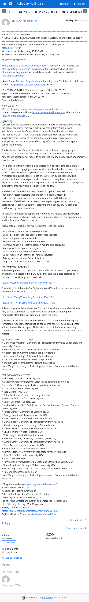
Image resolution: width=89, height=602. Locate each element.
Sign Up (79, 3)
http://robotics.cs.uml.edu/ (16, 68)
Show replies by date (76, 527)
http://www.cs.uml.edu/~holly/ (31, 65)
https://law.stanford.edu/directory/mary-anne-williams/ (30, 510)
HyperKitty (47, 597)
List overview (9, 542)
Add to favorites (12, 557)
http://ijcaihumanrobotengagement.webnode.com (37, 109)
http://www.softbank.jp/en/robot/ (28, 84)
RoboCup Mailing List (26, 3)
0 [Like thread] (71, 519)
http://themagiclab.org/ (14, 115)
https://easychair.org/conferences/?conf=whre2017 (28, 282)
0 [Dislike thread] (76, 519)
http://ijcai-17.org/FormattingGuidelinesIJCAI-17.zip (28, 297)
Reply (6, 523)
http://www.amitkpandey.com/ (42, 81)
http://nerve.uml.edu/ (13, 75)
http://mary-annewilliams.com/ (48, 112)
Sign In (64, 3)
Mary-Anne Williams (24, 21)
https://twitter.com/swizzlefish (40, 514)
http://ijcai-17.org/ (11, 47)
